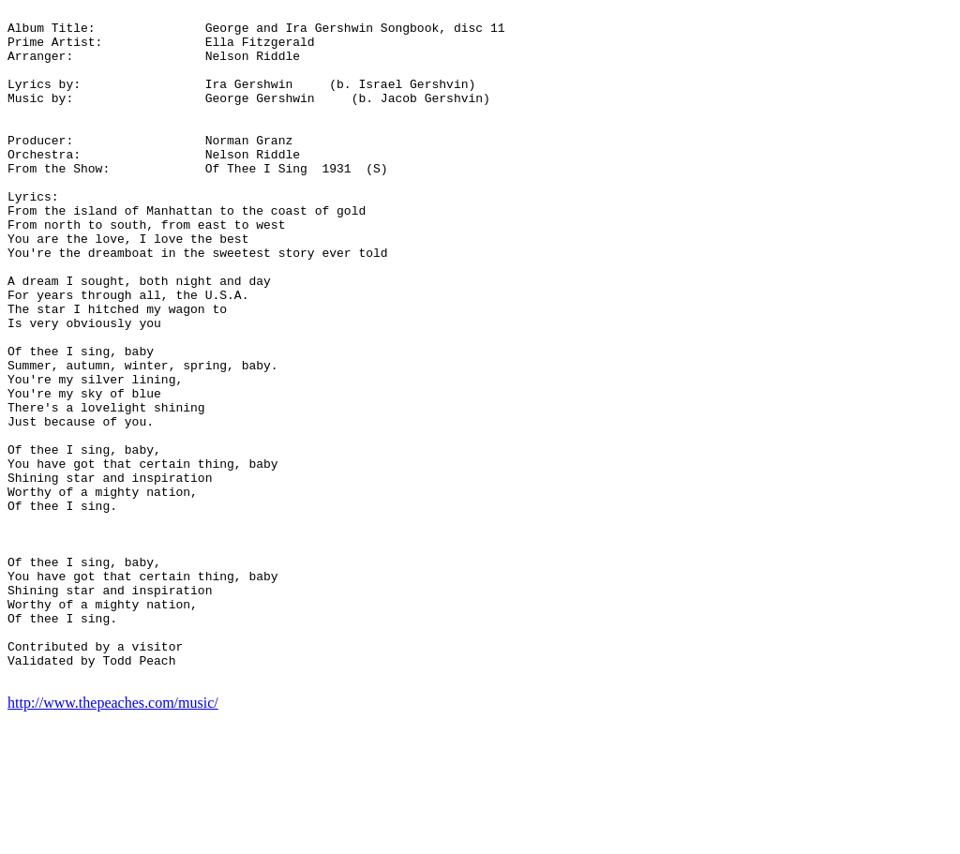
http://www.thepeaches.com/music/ (113, 838)
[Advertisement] (877, 288)
